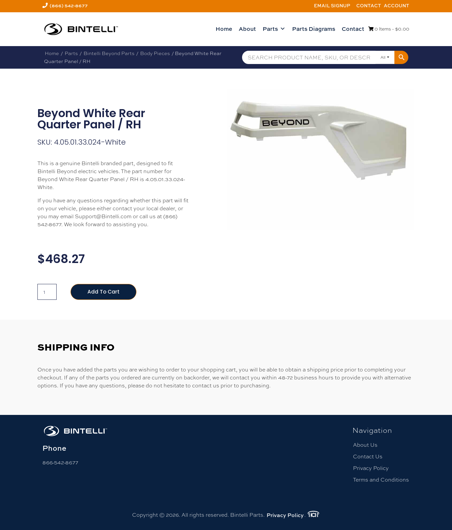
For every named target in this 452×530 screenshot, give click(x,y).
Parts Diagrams (313, 29)
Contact (368, 5)
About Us (365, 444)
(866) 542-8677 (69, 5)
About (247, 29)
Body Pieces (155, 53)
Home (224, 29)
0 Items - (388, 29)
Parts (274, 28)
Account (396, 5)
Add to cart (103, 292)
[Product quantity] (47, 292)
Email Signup (332, 5)
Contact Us (367, 456)
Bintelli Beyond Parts (108, 53)
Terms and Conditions (381, 480)
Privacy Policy (371, 468)
